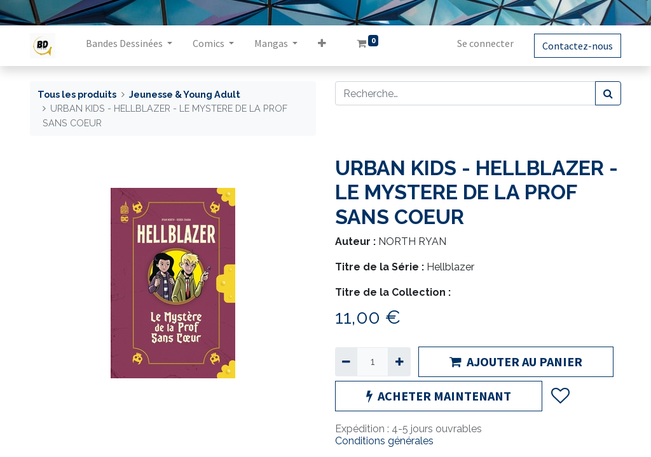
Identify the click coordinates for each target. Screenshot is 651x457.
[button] (322, 45)
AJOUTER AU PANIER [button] (515, 361)
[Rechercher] (608, 93)
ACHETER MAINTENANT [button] (438, 396)
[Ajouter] (399, 361)
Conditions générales (384, 441)
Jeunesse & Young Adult (184, 94)
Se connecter (485, 43)
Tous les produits (77, 94)
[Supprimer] (346, 361)
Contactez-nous (577, 45)
